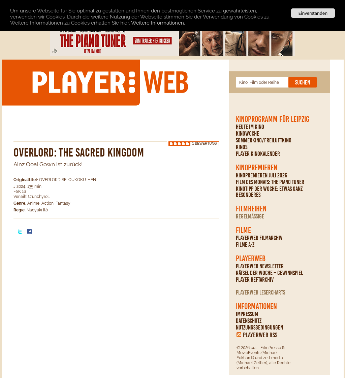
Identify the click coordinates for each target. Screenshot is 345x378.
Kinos (241, 147)
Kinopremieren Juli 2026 (261, 175)
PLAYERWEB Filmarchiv (259, 238)
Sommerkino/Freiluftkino (263, 140)
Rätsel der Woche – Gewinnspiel (269, 273)
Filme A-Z (245, 245)
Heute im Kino (250, 127)
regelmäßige (250, 216)
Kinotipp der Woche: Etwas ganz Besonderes (269, 192)
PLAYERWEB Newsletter (260, 266)
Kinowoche (247, 134)
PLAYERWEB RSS (260, 335)
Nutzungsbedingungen (259, 327)
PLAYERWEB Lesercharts (260, 292)
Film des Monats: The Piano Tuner (270, 182)
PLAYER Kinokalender (258, 154)
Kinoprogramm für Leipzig (272, 119)
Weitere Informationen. (158, 23)
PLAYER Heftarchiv (255, 280)
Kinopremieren (256, 168)
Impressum (247, 314)
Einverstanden (313, 13)
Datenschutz (248, 321)
